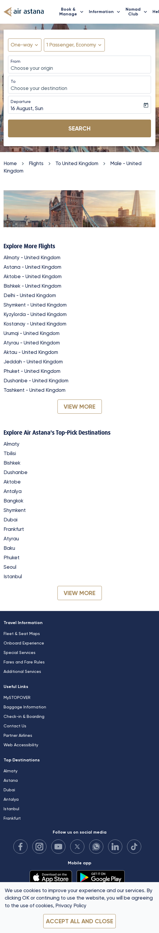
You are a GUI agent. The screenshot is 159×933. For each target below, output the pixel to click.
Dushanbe (16, 472)
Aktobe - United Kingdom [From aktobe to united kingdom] (33, 276)
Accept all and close (79, 921)
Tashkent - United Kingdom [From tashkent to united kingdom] (34, 390)
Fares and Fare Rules (24, 662)
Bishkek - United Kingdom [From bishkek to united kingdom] (32, 286)
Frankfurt (14, 529)
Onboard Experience (24, 643)
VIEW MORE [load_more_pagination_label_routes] (79, 406)
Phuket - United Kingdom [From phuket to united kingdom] (32, 371)
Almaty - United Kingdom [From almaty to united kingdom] (32, 257)
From (15, 61)
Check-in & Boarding (24, 716)
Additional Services (22, 671)
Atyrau (11, 539)
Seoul (10, 567)
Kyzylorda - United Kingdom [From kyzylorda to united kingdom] (35, 314)
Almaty (12, 444)
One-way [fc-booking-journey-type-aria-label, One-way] (22, 45)
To (13, 81)
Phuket (12, 557)
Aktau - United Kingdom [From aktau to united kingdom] (31, 352)
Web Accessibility (21, 744)
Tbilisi (10, 453)
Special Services (20, 652)
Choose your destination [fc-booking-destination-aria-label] (39, 88)
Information (106, 11)
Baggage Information (25, 707)
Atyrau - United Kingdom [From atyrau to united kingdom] (32, 343)
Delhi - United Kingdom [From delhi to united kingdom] (30, 295)
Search (79, 128)
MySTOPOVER (17, 697)
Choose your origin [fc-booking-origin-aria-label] (32, 68)
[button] (74, 44)
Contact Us (15, 725)
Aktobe (12, 482)
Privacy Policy (70, 905)
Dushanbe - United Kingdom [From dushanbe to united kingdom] (36, 380)
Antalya (13, 491)
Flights (36, 163)
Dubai (10, 520)
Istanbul (13, 576)
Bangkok (13, 501)
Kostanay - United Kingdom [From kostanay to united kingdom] (35, 324)
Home (10, 163)
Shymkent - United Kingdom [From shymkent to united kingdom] (35, 305)
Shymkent (15, 510)
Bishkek (12, 463)
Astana (11, 780)
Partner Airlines (18, 735)
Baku (9, 548)
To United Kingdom (76, 163)
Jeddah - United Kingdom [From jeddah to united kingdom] (33, 362)
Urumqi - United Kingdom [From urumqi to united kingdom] (32, 333)
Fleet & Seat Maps (22, 633)
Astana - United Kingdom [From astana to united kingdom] (32, 267)
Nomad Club (138, 11)
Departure (21, 101)
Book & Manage (72, 11)
